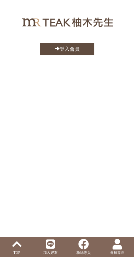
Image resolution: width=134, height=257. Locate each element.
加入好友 (50, 247)
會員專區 (117, 247)
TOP (17, 247)
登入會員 (67, 49)
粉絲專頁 (83, 247)
